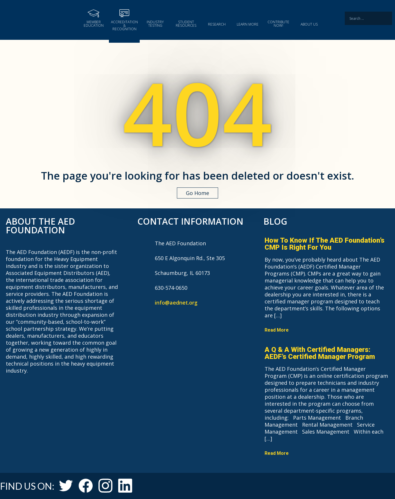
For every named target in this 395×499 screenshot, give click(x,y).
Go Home (197, 192)
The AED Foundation (39, 18)
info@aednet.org (176, 302)
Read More (277, 330)
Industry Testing (155, 23)
